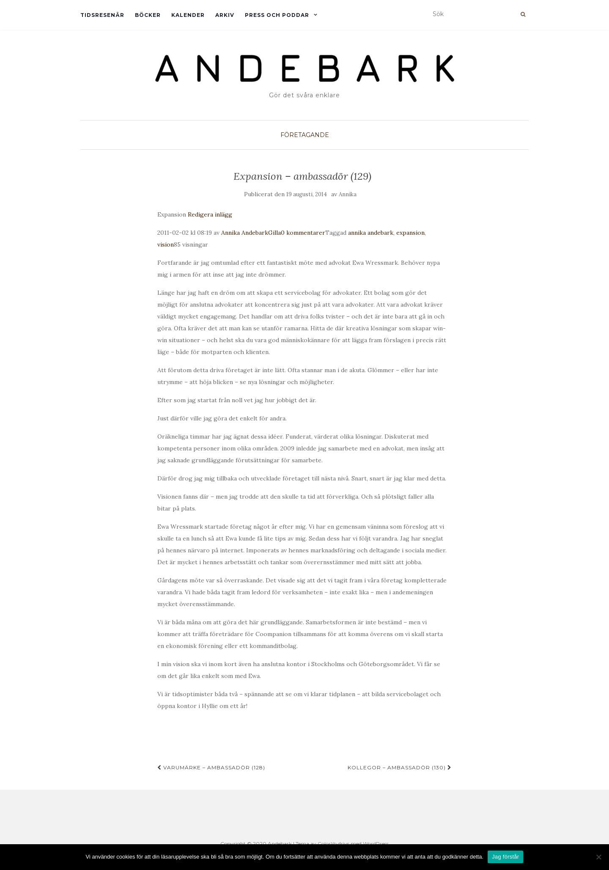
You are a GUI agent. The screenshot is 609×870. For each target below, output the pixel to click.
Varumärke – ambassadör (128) (211, 767)
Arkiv (224, 15)
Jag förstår (505, 857)
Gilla (274, 232)
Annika (348, 194)
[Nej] (598, 857)
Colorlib (327, 843)
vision (165, 244)
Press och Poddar (277, 15)
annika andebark (370, 232)
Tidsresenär (102, 15)
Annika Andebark (244, 232)
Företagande (304, 135)
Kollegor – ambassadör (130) (400, 767)
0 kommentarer (303, 232)
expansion (410, 232)
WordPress (376, 843)
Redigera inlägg (210, 214)
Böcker (148, 15)
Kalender (188, 15)
